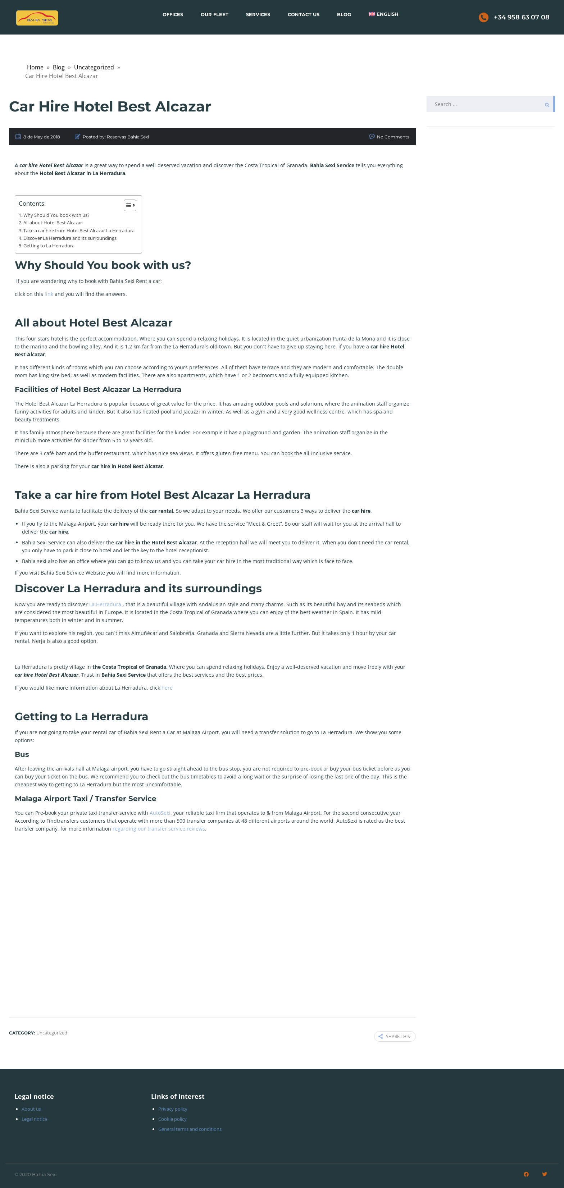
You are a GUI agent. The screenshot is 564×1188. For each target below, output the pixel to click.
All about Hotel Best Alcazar (52, 223)
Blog (344, 14)
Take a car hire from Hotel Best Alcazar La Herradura (79, 231)
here (168, 687)
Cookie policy (172, 1119)
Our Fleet (214, 14)
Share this (394, 1036)
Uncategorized (94, 67)
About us (31, 1109)
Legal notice (34, 1119)
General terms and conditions (190, 1129)
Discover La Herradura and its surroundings (70, 238)
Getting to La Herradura (48, 246)
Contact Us (303, 14)
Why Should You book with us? (56, 215)
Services (258, 14)
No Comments (393, 137)
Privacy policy (172, 1109)
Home (35, 67)
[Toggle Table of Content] (126, 205)
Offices (173, 14)
